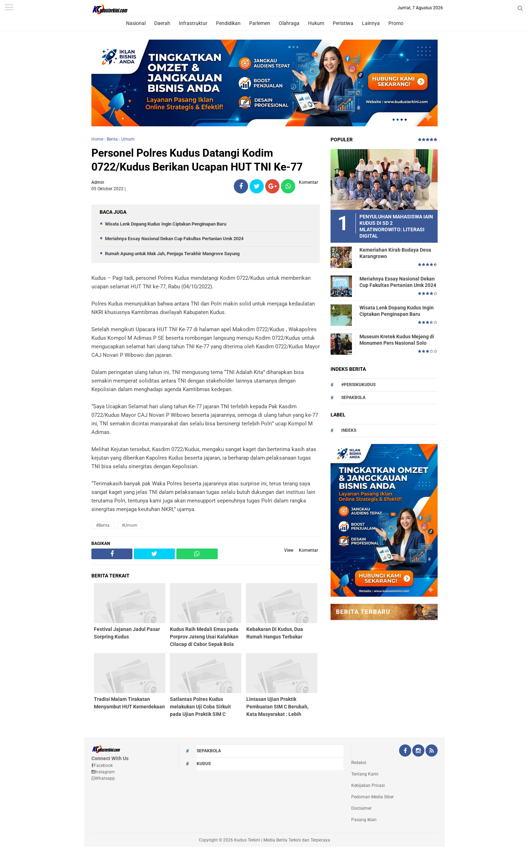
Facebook (102, 765)
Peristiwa (343, 23)
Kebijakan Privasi (368, 785)
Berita (112, 139)
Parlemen (259, 23)
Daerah (162, 23)
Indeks (348, 430)
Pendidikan (228, 23)
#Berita (103, 525)
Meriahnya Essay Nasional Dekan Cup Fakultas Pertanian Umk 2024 (174, 238)
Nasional (136, 23)
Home (97, 139)
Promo (395, 23)
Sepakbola (353, 397)
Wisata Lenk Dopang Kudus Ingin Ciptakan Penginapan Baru (165, 224)
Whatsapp (103, 778)
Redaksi (358, 762)
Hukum (316, 23)
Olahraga (289, 23)
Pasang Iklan (364, 819)
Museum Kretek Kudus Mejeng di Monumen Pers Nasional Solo (396, 340)
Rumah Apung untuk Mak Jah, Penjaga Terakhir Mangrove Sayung (172, 253)
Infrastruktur (193, 23)
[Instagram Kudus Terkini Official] (418, 751)
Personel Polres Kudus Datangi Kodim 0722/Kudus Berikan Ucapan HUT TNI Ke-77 (197, 160)
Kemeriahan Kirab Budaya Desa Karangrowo (395, 253)
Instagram (103, 771)
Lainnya (371, 23)
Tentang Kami (364, 774)
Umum (128, 139)
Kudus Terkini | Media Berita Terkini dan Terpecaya (282, 840)
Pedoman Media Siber (372, 796)
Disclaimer (361, 808)
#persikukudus (358, 384)
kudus (204, 763)
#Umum (129, 525)
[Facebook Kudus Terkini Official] (405, 751)
